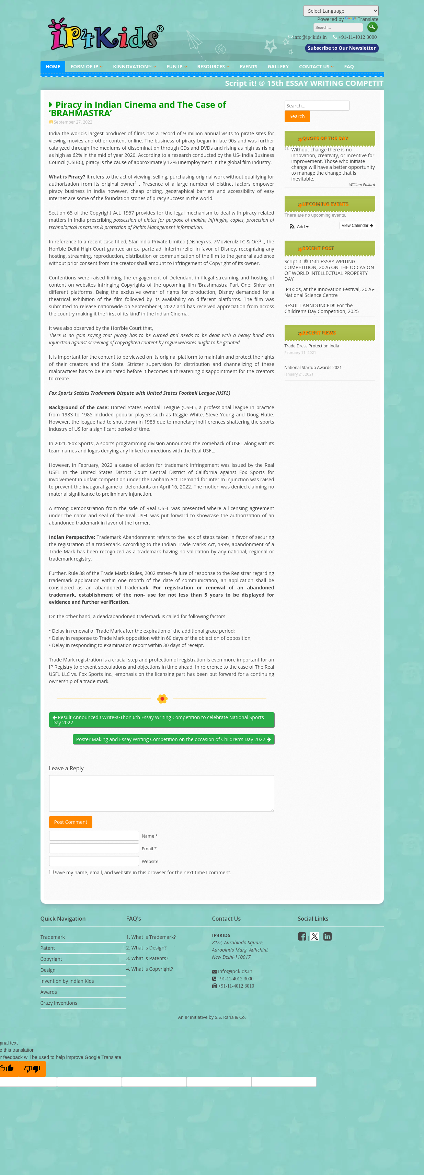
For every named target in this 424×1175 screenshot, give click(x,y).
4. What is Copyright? (149, 969)
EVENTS (248, 66)
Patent (48, 948)
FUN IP (175, 66)
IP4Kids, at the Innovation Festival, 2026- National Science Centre (330, 292)
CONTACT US (314, 66)
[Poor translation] (32, 1069)
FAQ (349, 66)
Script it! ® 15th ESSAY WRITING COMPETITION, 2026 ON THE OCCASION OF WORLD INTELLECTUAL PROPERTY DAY (329, 270)
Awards (49, 992)
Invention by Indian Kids (67, 981)
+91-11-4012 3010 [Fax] (235, 985)
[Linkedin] (327, 938)
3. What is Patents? (147, 958)
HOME (53, 66)
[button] (298, 227)
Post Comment (71, 822)
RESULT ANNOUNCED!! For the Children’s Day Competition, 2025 (322, 308)
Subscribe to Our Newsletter (342, 48)
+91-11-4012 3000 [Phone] (235, 978)
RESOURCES (211, 66)
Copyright (51, 959)
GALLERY (278, 66)
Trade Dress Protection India (312, 346)
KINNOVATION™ (132, 66)
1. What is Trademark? (151, 937)
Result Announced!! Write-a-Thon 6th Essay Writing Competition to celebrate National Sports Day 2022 (158, 720)
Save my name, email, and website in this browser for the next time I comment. (143, 872)
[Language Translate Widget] (341, 10)
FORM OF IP (84, 66)
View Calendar (357, 225)
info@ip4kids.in (310, 36)
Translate (362, 19)
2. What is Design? (146, 947)
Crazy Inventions (59, 1003)
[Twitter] (314, 938)
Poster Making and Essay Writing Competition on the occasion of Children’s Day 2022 (173, 739)
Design (48, 970)
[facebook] (302, 938)
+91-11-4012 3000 (358, 36)
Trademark (53, 937)
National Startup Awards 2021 (313, 367)
